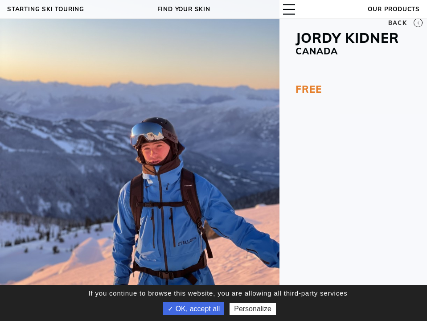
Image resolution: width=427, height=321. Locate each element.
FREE (308, 89)
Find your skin (183, 8)
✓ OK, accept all (194, 309)
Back (405, 22)
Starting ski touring (45, 8)
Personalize (252, 309)
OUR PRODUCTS (394, 8)
